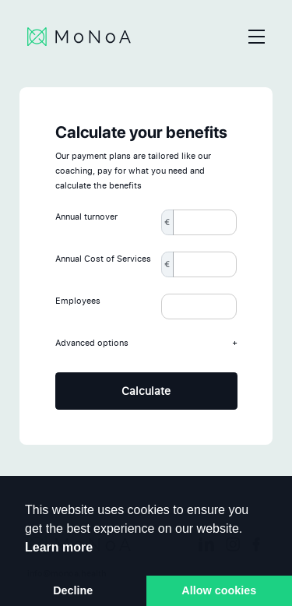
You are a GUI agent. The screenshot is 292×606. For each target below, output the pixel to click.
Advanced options (146, 343)
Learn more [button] (59, 547)
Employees (77, 300)
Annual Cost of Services (103, 258)
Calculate (146, 390)
